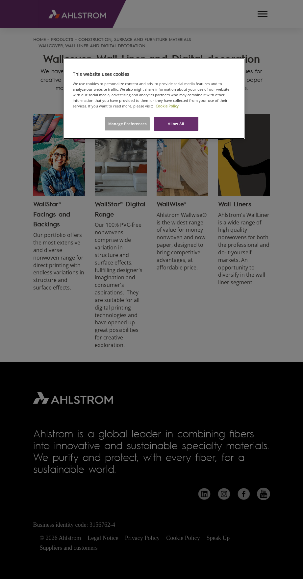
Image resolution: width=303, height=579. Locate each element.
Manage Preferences (127, 123)
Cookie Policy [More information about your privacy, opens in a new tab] (167, 106)
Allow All (176, 123)
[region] (154, 98)
